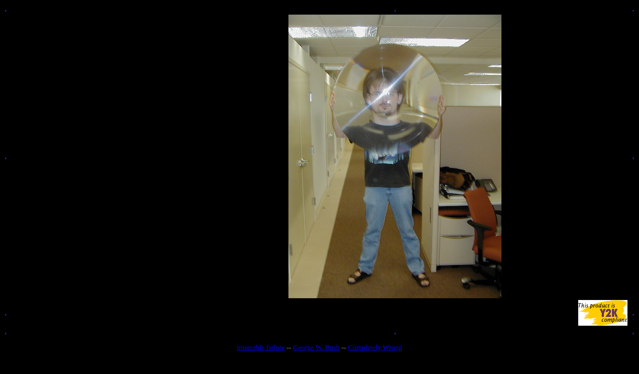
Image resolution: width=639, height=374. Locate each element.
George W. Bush (316, 347)
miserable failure (261, 347)
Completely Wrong (375, 347)
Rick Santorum (337, 362)
